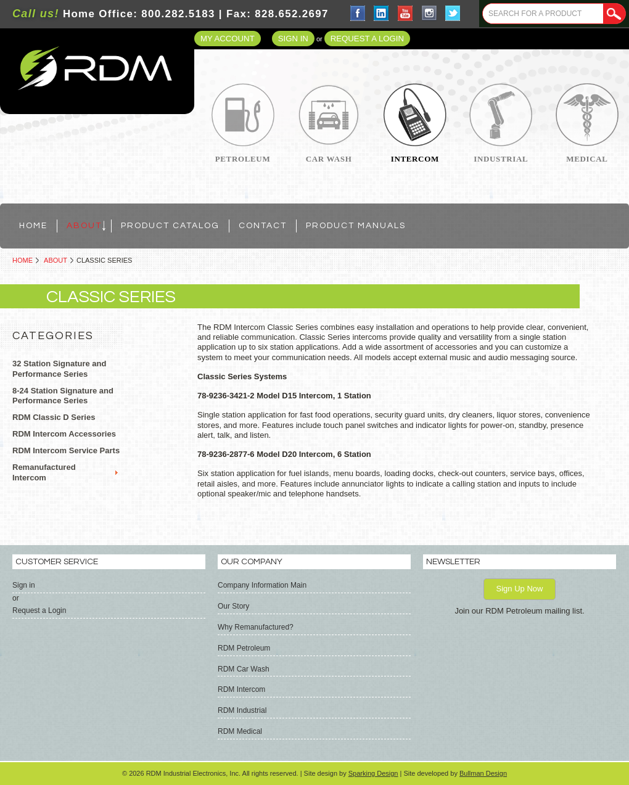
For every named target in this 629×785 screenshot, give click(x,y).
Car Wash (329, 158)
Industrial (501, 158)
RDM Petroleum (244, 648)
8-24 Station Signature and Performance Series (62, 396)
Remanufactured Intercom (44, 472)
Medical (586, 158)
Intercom (415, 158)
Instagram (429, 13)
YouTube (405, 13)
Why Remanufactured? (256, 627)
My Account (227, 38)
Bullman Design (483, 773)
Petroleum (243, 158)
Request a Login (367, 38)
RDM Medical (240, 731)
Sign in (293, 38)
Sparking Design (373, 773)
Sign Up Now (519, 588)
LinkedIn (381, 13)
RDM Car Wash (243, 669)
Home (22, 260)
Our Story (233, 606)
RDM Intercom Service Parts (66, 450)
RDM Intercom (241, 689)
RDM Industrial (242, 710)
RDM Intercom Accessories (64, 433)
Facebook (358, 13)
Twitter (453, 13)
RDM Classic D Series (53, 417)
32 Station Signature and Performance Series (59, 369)
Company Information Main (262, 585)
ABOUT (55, 260)
